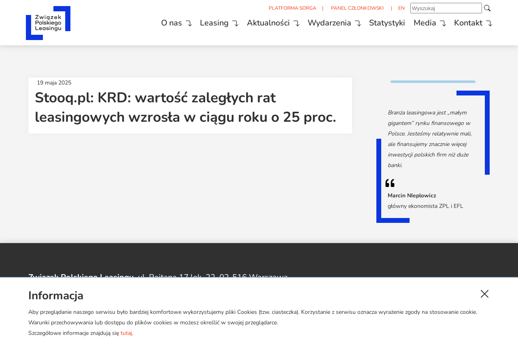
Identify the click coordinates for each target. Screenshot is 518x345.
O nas (160, 21)
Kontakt (466, 21)
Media (421, 21)
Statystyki (382, 21)
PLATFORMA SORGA (287, 8)
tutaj (126, 333)
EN (398, 8)
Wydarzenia (322, 21)
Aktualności (259, 21)
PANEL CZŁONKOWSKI (353, 8)
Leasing (204, 21)
